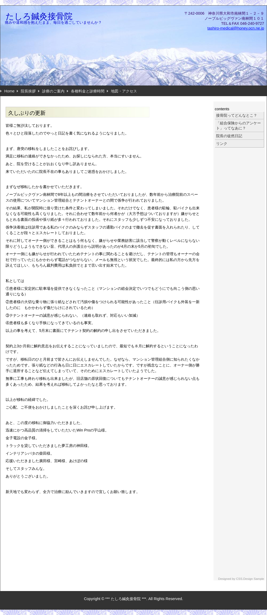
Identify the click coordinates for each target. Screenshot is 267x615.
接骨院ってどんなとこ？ (236, 115)
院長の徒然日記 (229, 136)
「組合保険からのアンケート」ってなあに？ (238, 125)
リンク (221, 143)
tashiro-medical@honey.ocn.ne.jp (235, 28)
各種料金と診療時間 (87, 91)
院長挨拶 (28, 91)
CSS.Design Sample (250, 578)
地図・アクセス (124, 91)
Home (9, 91)
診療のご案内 (53, 91)
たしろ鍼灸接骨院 (39, 16)
